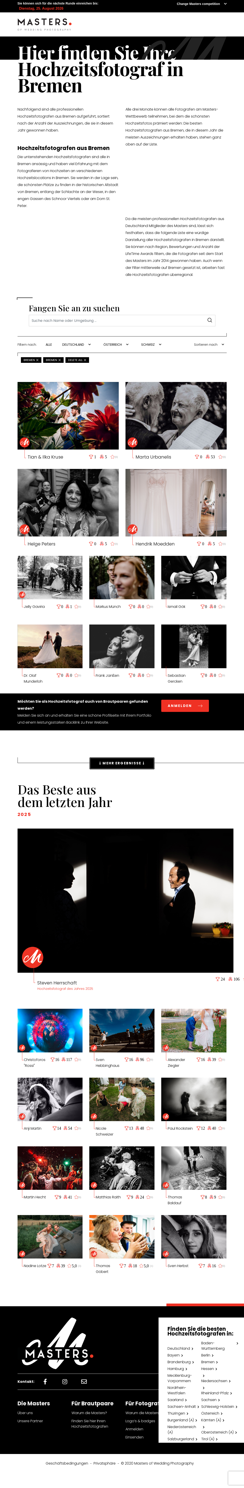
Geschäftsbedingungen (67, 1463)
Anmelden (134, 1429)
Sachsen (209, 1399)
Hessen (207, 1368)
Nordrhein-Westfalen (177, 1390)
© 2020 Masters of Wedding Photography (157, 1463)
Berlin (205, 1355)
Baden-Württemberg (213, 1345)
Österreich (210, 1413)
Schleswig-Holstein (217, 1406)
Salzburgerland (181, 1439)
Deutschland (179, 1348)
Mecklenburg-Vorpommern (180, 1378)
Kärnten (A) (211, 1420)
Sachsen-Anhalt (182, 1406)
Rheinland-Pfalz (215, 1393)
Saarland (176, 1399)
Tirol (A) (207, 1439)
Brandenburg (179, 1362)
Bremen (208, 1362)
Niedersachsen (214, 1380)
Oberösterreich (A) (217, 1432)
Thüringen (176, 1413)
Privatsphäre (105, 1463)
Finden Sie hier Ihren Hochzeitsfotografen (90, 1423)
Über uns (25, 1412)
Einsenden (134, 1437)
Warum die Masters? (89, 1412)
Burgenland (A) (181, 1420)
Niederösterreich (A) (182, 1429)
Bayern (174, 1355)
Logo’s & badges (140, 1421)
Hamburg (176, 1368)
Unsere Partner (30, 1421)
